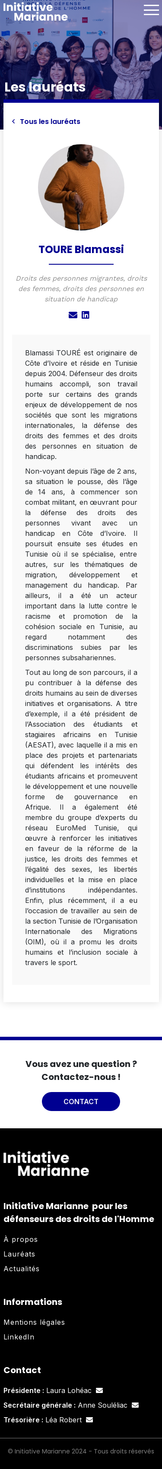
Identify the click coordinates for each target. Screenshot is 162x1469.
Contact (81, 1101)
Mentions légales (34, 1322)
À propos (20, 1239)
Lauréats (19, 1254)
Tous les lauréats (46, 122)
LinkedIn (19, 1337)
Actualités (21, 1268)
